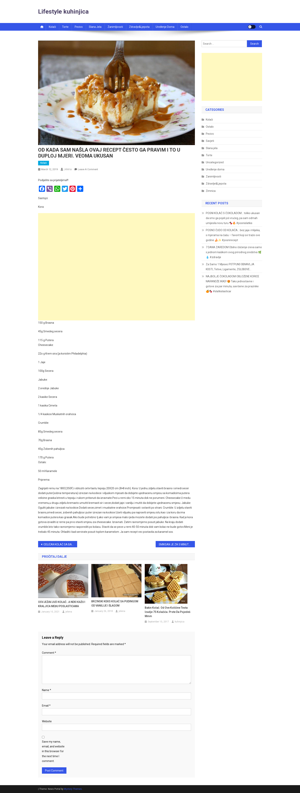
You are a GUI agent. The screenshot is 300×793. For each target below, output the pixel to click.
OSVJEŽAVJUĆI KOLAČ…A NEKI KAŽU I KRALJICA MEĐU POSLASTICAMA (61, 604)
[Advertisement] (116, 240)
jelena (68, 169)
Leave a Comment (88, 169)
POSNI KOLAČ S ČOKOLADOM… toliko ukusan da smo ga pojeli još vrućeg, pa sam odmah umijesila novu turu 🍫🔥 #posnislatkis (233, 218)
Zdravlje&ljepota (139, 26)
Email (46, 705)
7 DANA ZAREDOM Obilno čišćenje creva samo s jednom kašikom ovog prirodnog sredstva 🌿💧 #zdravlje (234, 252)
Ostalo (184, 26)
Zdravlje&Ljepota (216, 183)
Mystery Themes (73, 789)
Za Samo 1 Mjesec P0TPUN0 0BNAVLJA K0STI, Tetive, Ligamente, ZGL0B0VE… (230, 267)
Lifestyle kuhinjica (63, 11)
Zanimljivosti (115, 26)
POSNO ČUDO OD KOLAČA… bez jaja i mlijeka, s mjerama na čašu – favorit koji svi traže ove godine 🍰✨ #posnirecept (233, 235)
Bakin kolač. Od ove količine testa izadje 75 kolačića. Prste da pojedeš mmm (167, 612)
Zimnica (211, 190)
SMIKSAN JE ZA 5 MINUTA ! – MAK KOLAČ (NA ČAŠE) (177, 544)
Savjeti (210, 140)
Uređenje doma (165, 26)
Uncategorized (215, 162)
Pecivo (79, 26)
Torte (65, 26)
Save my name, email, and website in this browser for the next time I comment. (53, 751)
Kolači (52, 26)
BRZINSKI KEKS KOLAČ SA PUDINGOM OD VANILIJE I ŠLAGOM (114, 603)
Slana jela (95, 26)
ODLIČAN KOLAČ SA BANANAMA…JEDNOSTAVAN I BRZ (60, 544)
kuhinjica (179, 621)
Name (46, 690)
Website (47, 721)
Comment (49, 652)
